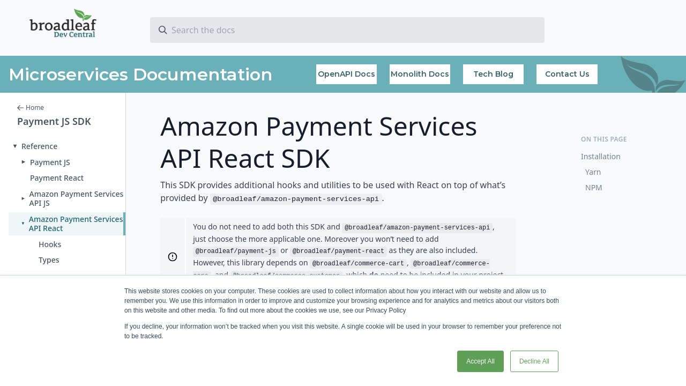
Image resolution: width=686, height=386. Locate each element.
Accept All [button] (480, 361)
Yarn (593, 172)
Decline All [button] (534, 361)
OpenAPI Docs (346, 74)
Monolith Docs (420, 74)
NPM (593, 187)
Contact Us (567, 74)
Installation (601, 156)
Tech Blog (493, 74)
